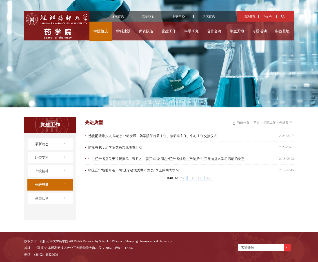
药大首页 (208, 16)
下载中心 (178, 16)
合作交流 (214, 31)
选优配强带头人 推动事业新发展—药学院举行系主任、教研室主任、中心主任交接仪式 (152, 136)
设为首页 (249, 16)
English (267, 16)
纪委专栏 (42, 157)
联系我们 (148, 16)
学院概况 (100, 31)
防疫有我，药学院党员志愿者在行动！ (117, 147)
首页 (257, 122)
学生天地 (237, 31)
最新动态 (42, 144)
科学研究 (191, 31)
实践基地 (282, 31)
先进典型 (42, 185)
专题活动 (259, 31)
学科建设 (123, 31)
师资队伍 (146, 31)
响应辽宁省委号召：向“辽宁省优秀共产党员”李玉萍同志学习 (133, 170)
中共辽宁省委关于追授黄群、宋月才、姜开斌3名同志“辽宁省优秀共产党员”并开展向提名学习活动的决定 (166, 159)
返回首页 (117, 16)
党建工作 (169, 31)
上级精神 (42, 171)
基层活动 (42, 198)
